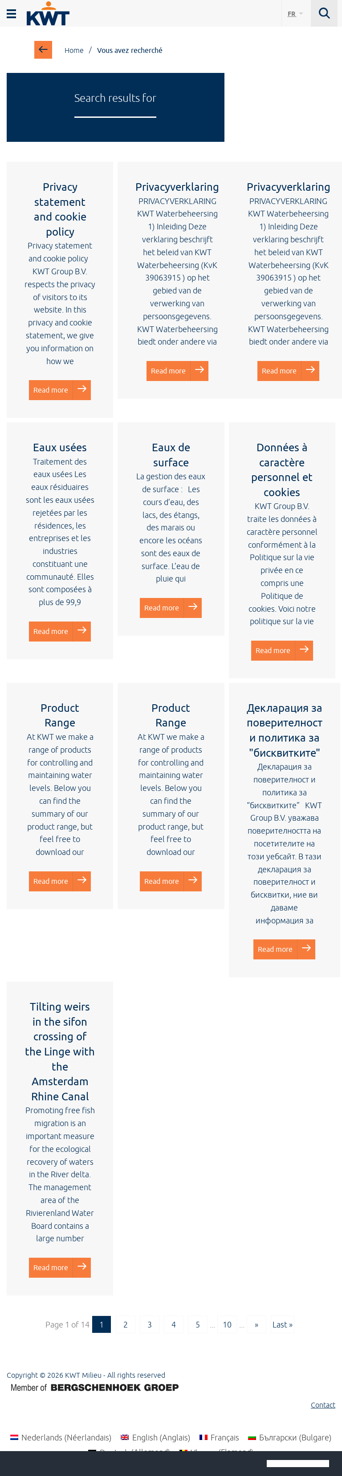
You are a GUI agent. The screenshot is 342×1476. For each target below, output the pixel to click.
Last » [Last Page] (283, 1324)
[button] (14, 1464)
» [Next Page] (256, 1324)
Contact (323, 1405)
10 (227, 1324)
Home (74, 50)
